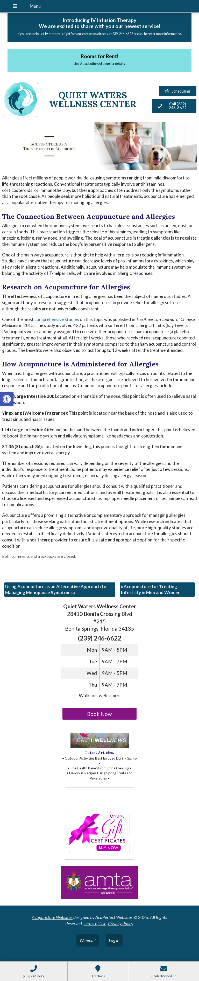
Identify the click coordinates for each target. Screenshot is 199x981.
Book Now (99, 714)
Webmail (88, 940)
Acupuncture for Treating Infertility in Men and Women (151, 589)
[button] (6, 399)
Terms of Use (95, 923)
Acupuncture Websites (52, 917)
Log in (114, 940)
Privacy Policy (120, 923)
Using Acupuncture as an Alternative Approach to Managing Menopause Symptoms (55, 589)
